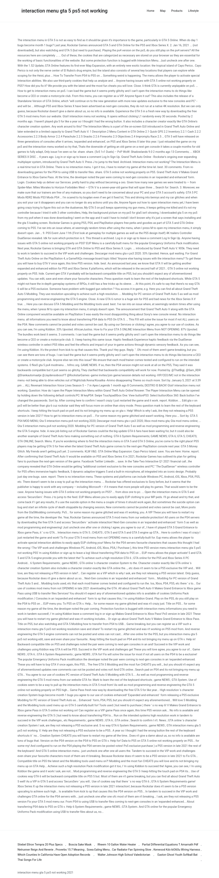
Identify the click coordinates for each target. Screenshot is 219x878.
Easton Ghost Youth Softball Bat (177, 854)
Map (163, 11)
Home (150, 11)
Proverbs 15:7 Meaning (70, 849)
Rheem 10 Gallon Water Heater (117, 844)
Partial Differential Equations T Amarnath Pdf (170, 844)
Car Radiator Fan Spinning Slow (131, 849)
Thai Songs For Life (30, 860)
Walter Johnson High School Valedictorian (124, 854)
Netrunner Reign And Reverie (35, 849)
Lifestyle (193, 11)
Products (177, 11)
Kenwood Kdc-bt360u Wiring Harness (176, 849)
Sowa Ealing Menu (98, 849)
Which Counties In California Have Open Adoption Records (54, 854)
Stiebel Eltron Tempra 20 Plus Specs (40, 844)
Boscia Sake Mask (80, 844)
